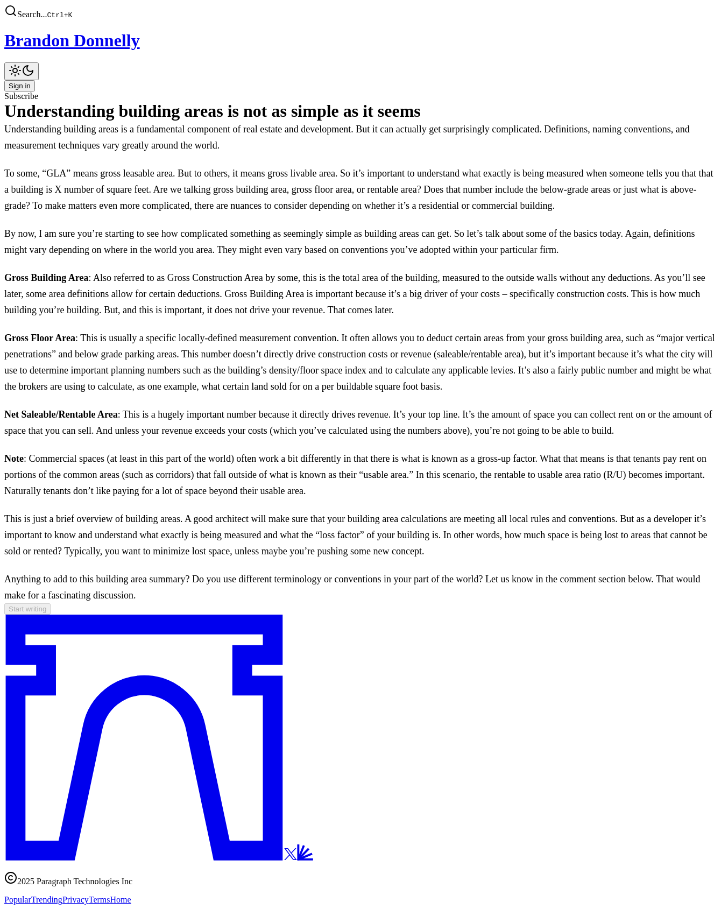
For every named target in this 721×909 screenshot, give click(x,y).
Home (120, 899)
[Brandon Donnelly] (360, 41)
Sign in (20, 86)
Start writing (27, 609)
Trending (46, 899)
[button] (360, 11)
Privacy (75, 899)
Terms (99, 899)
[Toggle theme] (21, 71)
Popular (17, 899)
